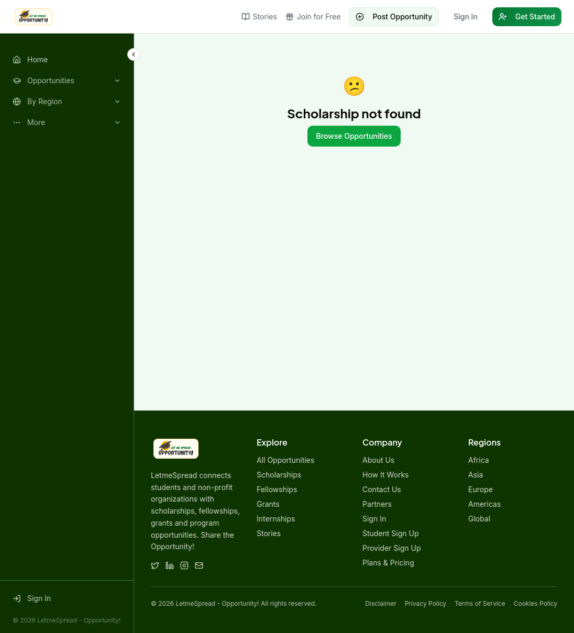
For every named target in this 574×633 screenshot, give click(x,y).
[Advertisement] (354, 267)
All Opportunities (285, 460)
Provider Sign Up (391, 547)
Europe (480, 489)
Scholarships (279, 474)
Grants (268, 503)
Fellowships (277, 489)
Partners (377, 503)
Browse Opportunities (354, 135)
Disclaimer (380, 603)
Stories (259, 16)
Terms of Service (480, 603)
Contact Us (381, 489)
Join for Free (313, 16)
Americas (484, 503)
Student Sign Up (390, 533)
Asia (475, 474)
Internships (276, 518)
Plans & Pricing (388, 562)
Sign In (466, 16)
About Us (378, 460)
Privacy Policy (425, 603)
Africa (478, 460)
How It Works (385, 474)
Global (479, 518)
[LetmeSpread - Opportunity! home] (33, 16)
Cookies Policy (535, 603)
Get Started (527, 16)
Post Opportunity (394, 16)
